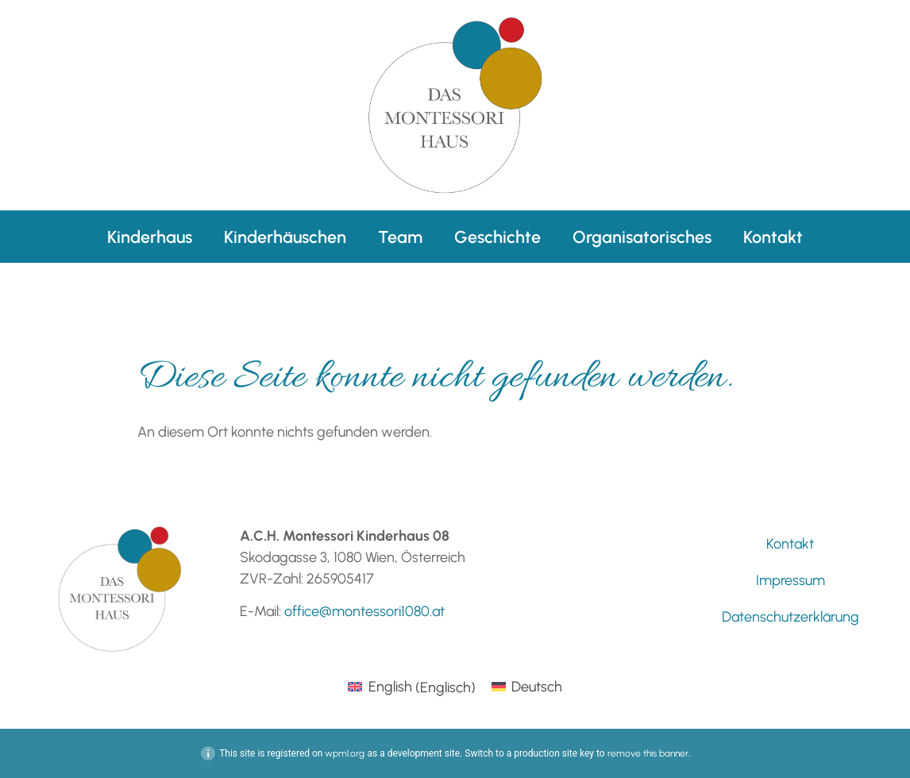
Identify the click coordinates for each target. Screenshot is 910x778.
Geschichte (497, 236)
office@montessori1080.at (364, 611)
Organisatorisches (642, 236)
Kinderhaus (149, 236)
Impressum (790, 580)
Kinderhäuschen (285, 236)
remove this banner (647, 753)
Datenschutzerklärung (790, 617)
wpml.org (344, 753)
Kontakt (773, 236)
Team (400, 236)
